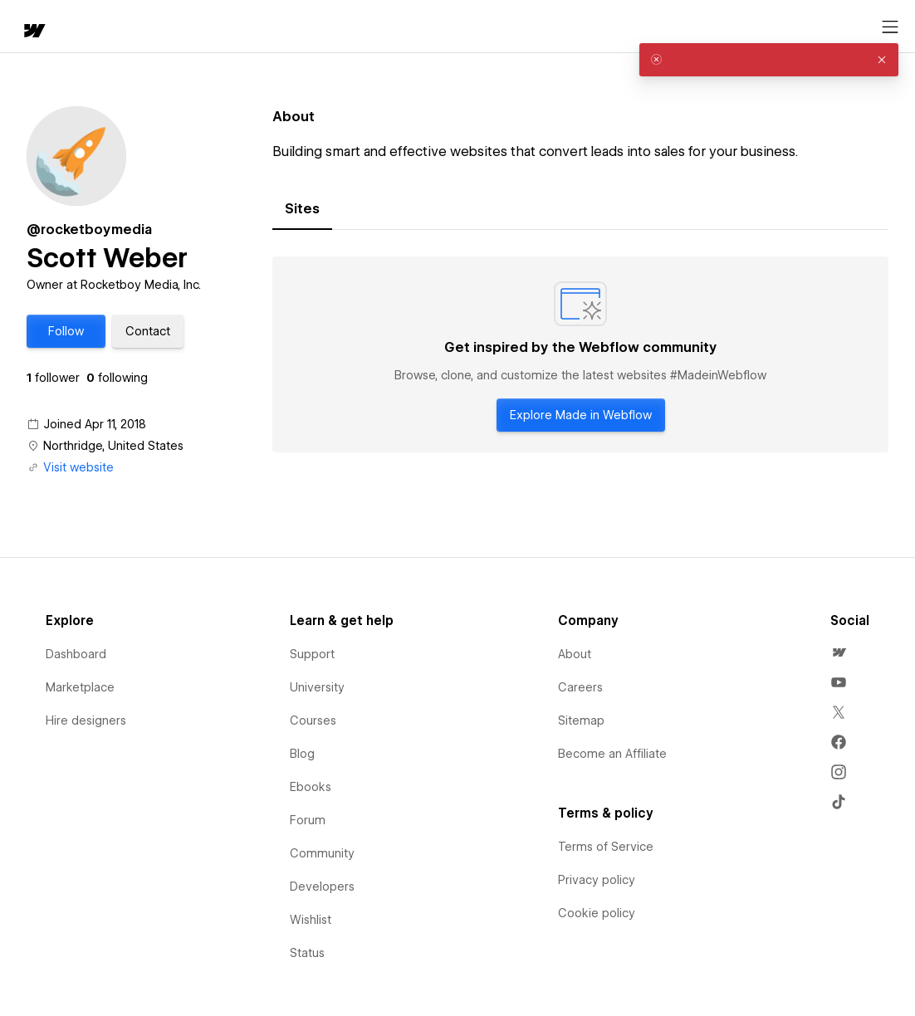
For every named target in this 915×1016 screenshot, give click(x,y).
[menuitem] (838, 652)
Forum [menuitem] (307, 820)
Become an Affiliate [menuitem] (612, 753)
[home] (25, 27)
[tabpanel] (580, 354)
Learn (257, 27)
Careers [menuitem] (580, 687)
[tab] (302, 209)
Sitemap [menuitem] (581, 720)
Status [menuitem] (307, 953)
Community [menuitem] (322, 853)
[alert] (768, 59)
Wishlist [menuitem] (310, 919)
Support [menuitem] (312, 654)
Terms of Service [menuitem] (605, 846)
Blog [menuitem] (302, 753)
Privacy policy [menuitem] (596, 880)
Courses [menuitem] (313, 720)
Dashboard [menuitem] (76, 654)
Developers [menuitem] (322, 886)
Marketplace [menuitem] (80, 687)
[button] (87, 26)
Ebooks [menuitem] (310, 787)
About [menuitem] (574, 654)
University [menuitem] (317, 687)
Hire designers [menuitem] (86, 720)
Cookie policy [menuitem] (596, 913)
